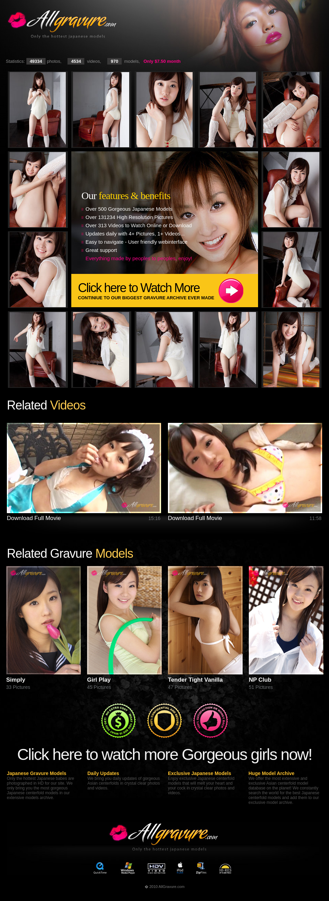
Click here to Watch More (168, 290)
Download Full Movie (34, 518)
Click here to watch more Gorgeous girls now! (164, 754)
